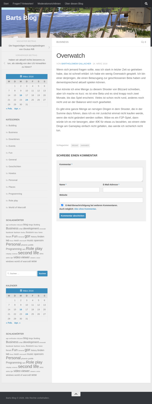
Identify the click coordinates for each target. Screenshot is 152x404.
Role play (13, 200)
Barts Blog (21, 17)
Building (12, 125)
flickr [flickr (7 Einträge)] (36, 232)
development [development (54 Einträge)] (31, 228)
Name (62, 184)
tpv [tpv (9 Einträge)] (12, 258)
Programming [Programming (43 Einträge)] (14, 248)
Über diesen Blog (74, 3)
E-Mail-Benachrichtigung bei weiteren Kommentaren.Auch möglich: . (88, 207)
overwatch (85, 145)
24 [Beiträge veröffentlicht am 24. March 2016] (27, 100)
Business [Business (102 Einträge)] (12, 228)
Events (12, 146)
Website (63, 195)
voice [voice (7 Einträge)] (38, 258)
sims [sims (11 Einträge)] (41, 254)
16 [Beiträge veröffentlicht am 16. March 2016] (21, 95)
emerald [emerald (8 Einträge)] (42, 229)
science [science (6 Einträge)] (15, 254)
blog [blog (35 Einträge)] (25, 224)
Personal (13, 180)
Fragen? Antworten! (23, 3)
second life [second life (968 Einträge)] (28, 252)
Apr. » (17, 108)
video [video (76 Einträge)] (17, 257)
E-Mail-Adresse (111, 184)
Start (6, 3)
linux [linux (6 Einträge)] (11, 241)
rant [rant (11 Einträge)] (24, 249)
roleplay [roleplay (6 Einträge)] (8, 254)
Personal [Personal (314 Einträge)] (13, 244)
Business (62, 42)
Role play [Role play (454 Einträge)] (34, 248)
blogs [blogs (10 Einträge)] (31, 225)
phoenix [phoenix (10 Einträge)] (24, 245)
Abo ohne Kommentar (85, 209)
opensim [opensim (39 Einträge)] (39, 240)
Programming (15, 193)
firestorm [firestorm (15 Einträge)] (30, 232)
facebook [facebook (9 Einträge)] (9, 232)
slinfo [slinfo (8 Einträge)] (8, 258)
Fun (10, 152)
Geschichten (15, 166)
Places (12, 187)
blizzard (75, 145)
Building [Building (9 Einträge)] (37, 225)
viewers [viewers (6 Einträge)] (33, 258)
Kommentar (65, 164)
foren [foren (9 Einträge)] (40, 232)
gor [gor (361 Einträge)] (27, 236)
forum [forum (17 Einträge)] (8, 236)
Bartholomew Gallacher (76, 63)
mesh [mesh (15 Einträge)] (16, 240)
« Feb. (9, 108)
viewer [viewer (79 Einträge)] (25, 257)
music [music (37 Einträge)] (30, 240)
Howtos (12, 173)
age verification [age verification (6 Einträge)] (11, 225)
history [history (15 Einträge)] (34, 237)
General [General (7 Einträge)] (21, 237)
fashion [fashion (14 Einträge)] (17, 232)
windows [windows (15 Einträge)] (10, 261)
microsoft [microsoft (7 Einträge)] (22, 241)
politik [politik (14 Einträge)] (30, 245)
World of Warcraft (17, 207)
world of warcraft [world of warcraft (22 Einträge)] (22, 261)
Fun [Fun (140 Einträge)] (15, 236)
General (12, 159)
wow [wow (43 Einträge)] (34, 261)
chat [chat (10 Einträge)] (20, 229)
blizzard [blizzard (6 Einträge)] (20, 225)
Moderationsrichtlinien (49, 3)
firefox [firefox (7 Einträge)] (23, 232)
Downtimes (14, 139)
